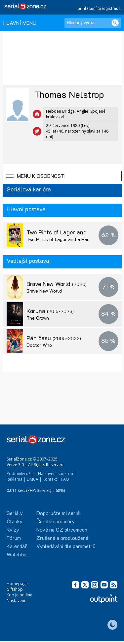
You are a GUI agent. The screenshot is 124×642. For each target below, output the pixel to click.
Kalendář (17, 545)
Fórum (14, 537)
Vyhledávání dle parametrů (66, 545)
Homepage (17, 583)
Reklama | (16, 479)
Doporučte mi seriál (58, 512)
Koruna (50, 311)
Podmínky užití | (22, 473)
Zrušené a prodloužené (62, 537)
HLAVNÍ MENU (19, 22)
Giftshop (15, 589)
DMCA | (34, 479)
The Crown (37, 318)
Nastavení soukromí (56, 473)
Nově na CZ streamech (61, 529)
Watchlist (17, 554)
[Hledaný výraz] (92, 23)
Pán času (53, 338)
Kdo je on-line (19, 595)
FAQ (65, 479)
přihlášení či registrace (99, 8)
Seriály (15, 512)
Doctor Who (39, 345)
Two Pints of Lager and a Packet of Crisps (71, 239)
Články (14, 521)
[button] (62, 176)
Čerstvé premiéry (55, 521)
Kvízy (13, 529)
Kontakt (50, 479)
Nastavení (16, 600)
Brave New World (56, 284)
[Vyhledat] (115, 22)
